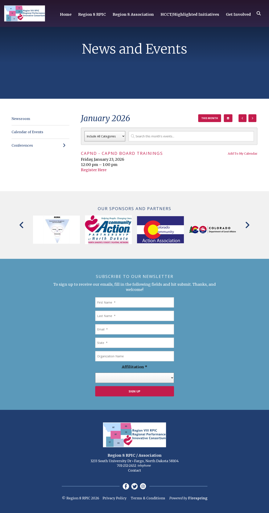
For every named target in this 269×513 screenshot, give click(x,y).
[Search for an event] (191, 136)
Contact (134, 470)
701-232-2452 (126, 465)
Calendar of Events (27, 132)
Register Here (94, 169)
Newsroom (21, 119)
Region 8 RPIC (92, 14)
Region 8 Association (133, 14)
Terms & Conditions (148, 498)
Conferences (40, 145)
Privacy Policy (115, 498)
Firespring (197, 498)
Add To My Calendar (242, 153)
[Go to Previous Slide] (21, 225)
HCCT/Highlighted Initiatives (190, 14)
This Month (209, 118)
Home (65, 14)
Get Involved (238, 14)
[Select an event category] (104, 136)
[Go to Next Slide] (247, 225)
